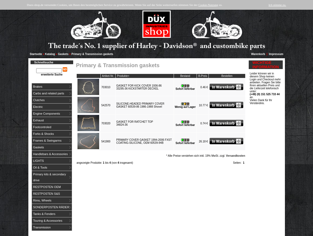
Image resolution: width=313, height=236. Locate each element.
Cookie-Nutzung (208, 4)
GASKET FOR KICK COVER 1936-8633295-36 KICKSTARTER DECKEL (138, 87)
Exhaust (38, 120)
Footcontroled (42, 127)
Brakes (37, 86)
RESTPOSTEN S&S (46, 193)
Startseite (36, 54)
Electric (38, 106)
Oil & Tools (40, 167)
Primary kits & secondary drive (49, 177)
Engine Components (46, 113)
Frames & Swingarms (47, 140)
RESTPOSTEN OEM (47, 187)
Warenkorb (258, 54)
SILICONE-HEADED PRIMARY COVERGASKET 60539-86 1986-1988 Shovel (140, 105)
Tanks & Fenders (44, 214)
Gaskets (63, 54)
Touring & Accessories (47, 220)
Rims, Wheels (42, 200)
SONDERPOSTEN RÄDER (51, 207)
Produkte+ (123, 75)
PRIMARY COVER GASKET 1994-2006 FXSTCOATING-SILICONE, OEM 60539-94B (144, 141)
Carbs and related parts (48, 93)
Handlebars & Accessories (50, 154)
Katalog (50, 54)
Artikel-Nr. (108, 75)
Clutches (39, 100)
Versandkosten (235, 155)
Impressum (276, 54)
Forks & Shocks (43, 133)
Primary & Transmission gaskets (92, 54)
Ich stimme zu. (277, 4)
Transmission (42, 227)
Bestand (185, 75)
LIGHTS (38, 160)
